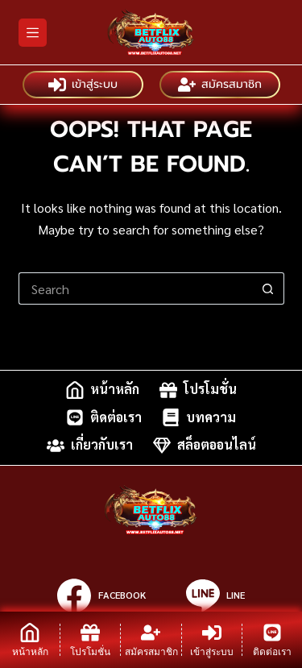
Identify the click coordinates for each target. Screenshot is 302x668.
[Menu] (33, 33)
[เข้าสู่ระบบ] (212, 639)
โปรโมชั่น (198, 390)
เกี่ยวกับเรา (90, 445)
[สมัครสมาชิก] (150, 639)
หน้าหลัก (102, 390)
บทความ (199, 417)
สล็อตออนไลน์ (204, 445)
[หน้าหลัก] (30, 639)
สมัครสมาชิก (220, 84)
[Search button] (268, 288)
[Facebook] (101, 595)
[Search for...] (135, 288)
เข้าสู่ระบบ (83, 84)
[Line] (215, 595)
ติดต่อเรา (104, 417)
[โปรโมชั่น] (90, 639)
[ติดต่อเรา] (272, 639)
